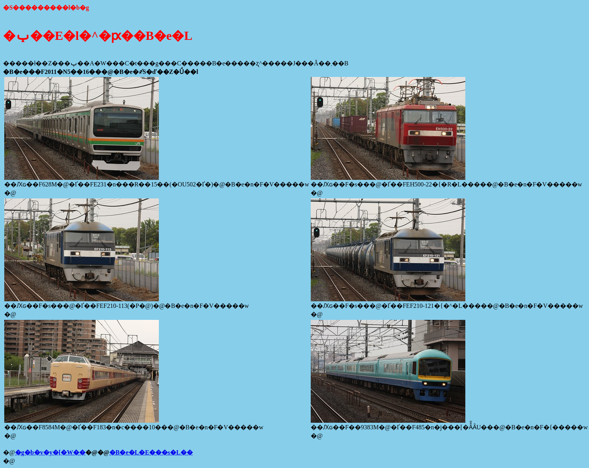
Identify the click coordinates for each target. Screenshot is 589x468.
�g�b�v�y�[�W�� (50, 452)
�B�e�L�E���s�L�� (151, 452)
